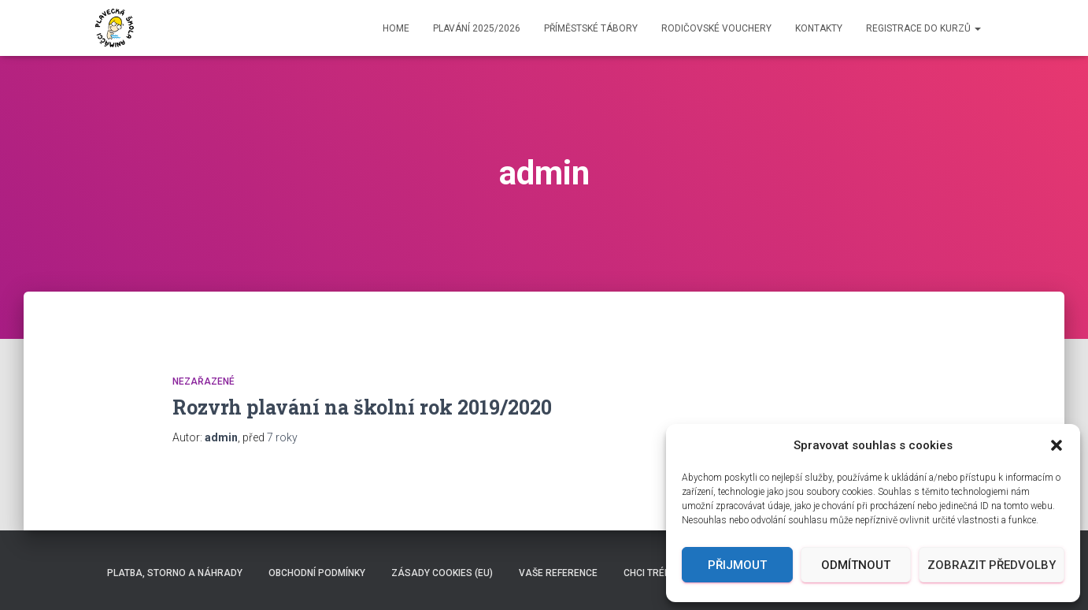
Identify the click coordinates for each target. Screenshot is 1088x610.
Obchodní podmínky (316, 572)
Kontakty (818, 28)
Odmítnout (855, 565)
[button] (1056, 445)
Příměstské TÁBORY (591, 28)
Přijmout (737, 565)
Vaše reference (558, 572)
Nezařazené (203, 381)
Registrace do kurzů (923, 28)
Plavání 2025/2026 (476, 28)
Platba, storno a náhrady (174, 572)
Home (396, 28)
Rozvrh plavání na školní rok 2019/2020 (362, 407)
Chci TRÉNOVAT (660, 572)
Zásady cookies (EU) (442, 572)
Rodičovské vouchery (716, 28)
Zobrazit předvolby (991, 565)
